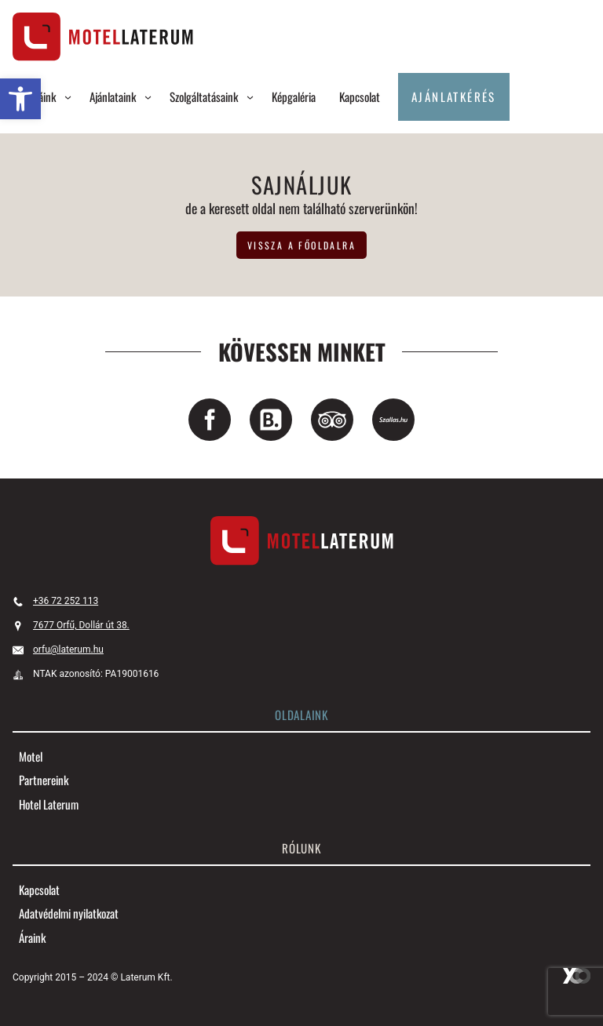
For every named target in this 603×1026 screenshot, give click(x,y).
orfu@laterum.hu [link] (68, 649)
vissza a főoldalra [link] (301, 245)
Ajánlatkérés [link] (453, 96)
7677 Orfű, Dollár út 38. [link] (81, 625)
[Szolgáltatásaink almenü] (250, 96)
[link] (20, 98)
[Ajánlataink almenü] (148, 96)
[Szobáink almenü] (67, 96)
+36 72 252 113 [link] (65, 600)
